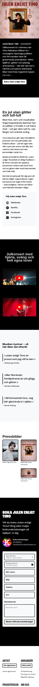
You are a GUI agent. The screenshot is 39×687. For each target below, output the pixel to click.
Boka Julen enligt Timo (14, 82)
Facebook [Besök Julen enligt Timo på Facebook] (13, 212)
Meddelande (10, 602)
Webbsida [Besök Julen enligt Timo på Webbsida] (13, 202)
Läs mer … (7, 75)
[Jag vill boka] (19, 557)
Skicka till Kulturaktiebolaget (19, 622)
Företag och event (28, 674)
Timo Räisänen (9, 138)
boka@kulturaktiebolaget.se (24, 544)
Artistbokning (26, 671)
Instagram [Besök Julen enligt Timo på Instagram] (13, 217)
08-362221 (17, 542)
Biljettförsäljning (27, 677)
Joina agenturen (9, 671)
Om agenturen (10, 665)
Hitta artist (26, 665)
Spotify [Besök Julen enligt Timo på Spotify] (12, 207)
